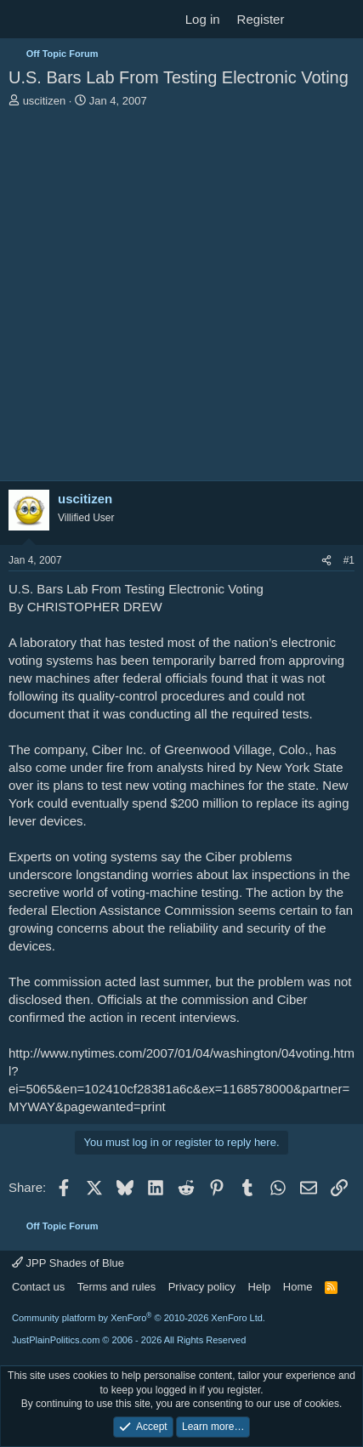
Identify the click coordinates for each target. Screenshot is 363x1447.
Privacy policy (201, 1286)
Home (298, 1286)
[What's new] (309, 19)
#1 (348, 560)
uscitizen (44, 100)
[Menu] (23, 20)
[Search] (343, 19)
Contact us (38, 1286)
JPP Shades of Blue (68, 1263)
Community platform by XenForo (138, 1318)
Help (259, 1286)
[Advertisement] (181, 298)
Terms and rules (116, 1286)
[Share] (326, 560)
